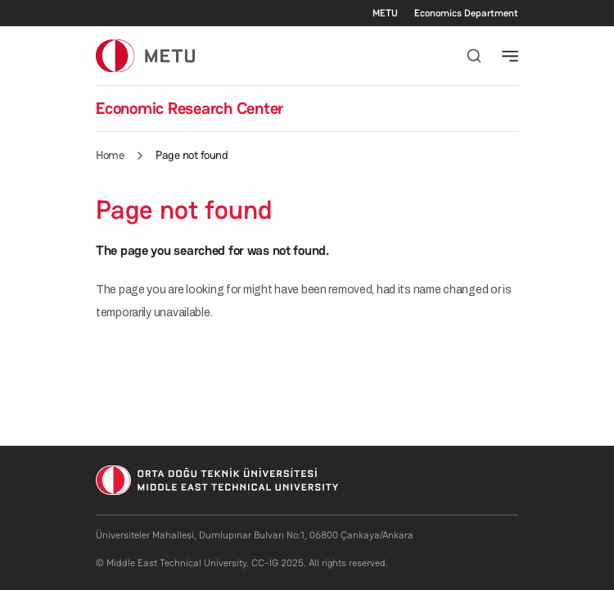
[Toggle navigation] (510, 56)
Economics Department (466, 13)
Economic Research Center (189, 108)
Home (110, 155)
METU (385, 13)
